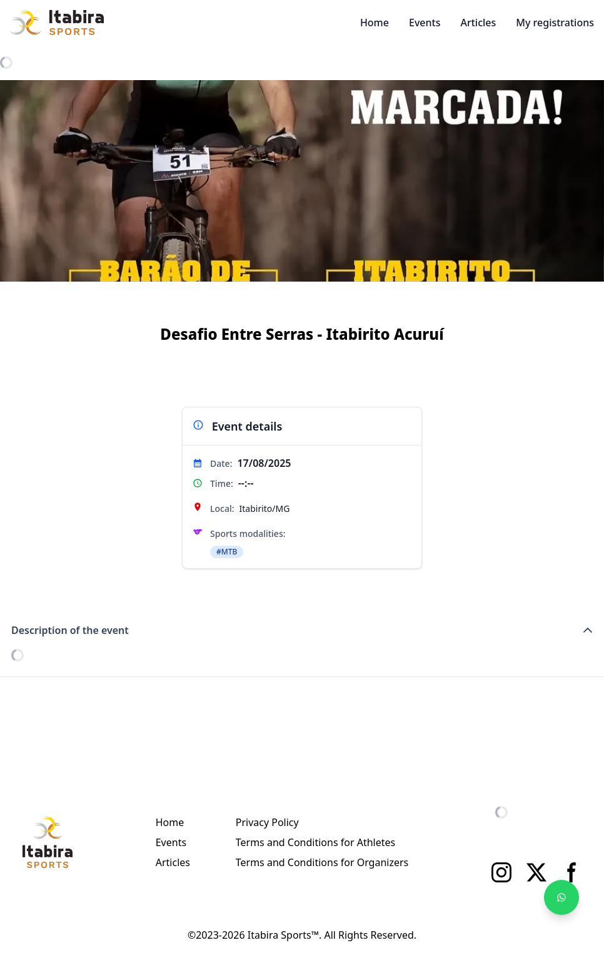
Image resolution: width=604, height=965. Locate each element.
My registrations (555, 22)
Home (374, 22)
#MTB (226, 551)
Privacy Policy (267, 822)
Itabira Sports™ (283, 935)
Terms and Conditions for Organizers (322, 862)
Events (424, 22)
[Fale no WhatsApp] (561, 897)
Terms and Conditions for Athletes (315, 842)
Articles (478, 22)
